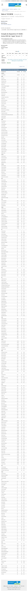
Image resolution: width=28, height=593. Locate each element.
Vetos (19, 9)
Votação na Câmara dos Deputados (10, 69)
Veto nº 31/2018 (5, 10)
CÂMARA (21, 0)
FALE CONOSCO (8, 0)
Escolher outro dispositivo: (6, 27)
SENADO (18, 0)
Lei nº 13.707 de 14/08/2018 (6, 24)
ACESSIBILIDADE (13, 0)
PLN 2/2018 (3, 22)
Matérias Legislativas (13, 9)
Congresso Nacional (5, 9)
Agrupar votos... (22, 66)
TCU (24, 0)
